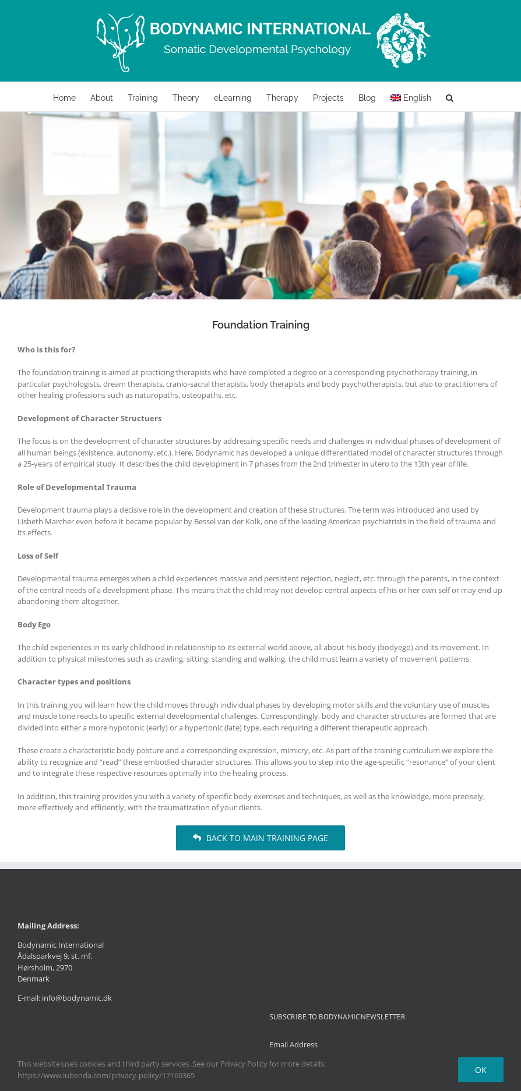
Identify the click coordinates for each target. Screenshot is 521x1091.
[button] (449, 96)
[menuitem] (410, 96)
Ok (481, 1069)
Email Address (293, 1044)
